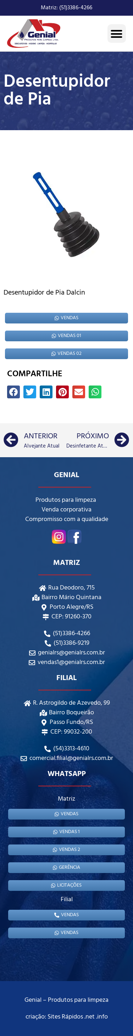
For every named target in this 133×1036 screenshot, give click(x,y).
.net (89, 1017)
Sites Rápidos (65, 1017)
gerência (66, 867)
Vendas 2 (66, 850)
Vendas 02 (66, 353)
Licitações (66, 885)
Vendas (66, 318)
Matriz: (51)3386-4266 (66, 7)
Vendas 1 (66, 832)
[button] (116, 33)
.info (102, 1017)
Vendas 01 (66, 336)
